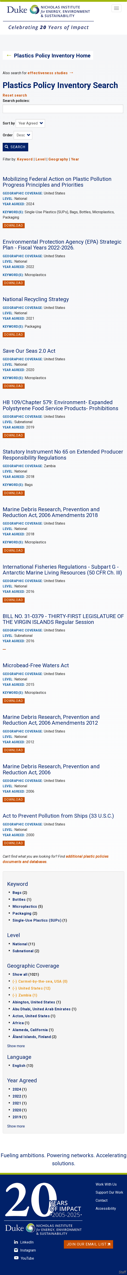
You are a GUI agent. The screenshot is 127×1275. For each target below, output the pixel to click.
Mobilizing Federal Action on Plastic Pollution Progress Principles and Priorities (57, 182)
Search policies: (16, 101)
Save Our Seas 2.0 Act (29, 351)
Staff (122, 1272)
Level (41, 159)
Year (75, 159)
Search (15, 147)
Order (8, 135)
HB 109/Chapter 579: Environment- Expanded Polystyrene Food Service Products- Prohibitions (60, 405)
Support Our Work (109, 1192)
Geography (58, 159)
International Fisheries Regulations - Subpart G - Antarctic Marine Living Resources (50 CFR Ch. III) (62, 570)
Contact (102, 1200)
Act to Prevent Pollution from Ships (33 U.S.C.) (58, 816)
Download (13, 225)
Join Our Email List (88, 1244)
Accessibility (106, 1208)
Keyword (25, 159)
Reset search (15, 95)
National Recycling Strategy (36, 299)
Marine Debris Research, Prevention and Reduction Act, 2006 (51, 769)
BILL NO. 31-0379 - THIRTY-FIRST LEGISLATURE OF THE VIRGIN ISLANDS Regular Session (63, 619)
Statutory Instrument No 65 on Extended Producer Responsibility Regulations (63, 455)
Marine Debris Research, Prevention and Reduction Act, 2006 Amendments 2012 (51, 720)
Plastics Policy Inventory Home (52, 56)
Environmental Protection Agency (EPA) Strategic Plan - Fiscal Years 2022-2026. (62, 245)
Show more (16, 1046)
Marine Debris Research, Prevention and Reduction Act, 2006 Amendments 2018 (51, 512)
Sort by (9, 123)
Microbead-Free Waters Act (36, 665)
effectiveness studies (48, 73)
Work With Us (106, 1184)
